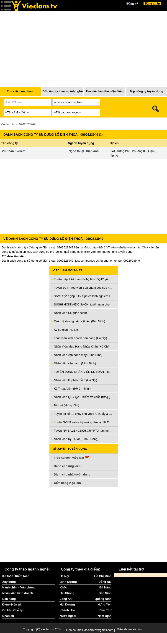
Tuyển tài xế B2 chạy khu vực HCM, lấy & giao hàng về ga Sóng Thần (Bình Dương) (83, 413)
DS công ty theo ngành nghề (62, 91)
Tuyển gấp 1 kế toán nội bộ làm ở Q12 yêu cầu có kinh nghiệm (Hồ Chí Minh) (83, 279)
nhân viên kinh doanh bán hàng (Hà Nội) (80, 338)
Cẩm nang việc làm (67, 483)
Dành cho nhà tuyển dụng (72, 474)
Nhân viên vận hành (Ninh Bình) (75, 363)
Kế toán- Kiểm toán (15, 576)
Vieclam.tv (7, 124)
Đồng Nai (104, 581)
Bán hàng (9, 598)
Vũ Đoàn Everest (13, 151)
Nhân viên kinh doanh (17, 593)
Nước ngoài (68, 616)
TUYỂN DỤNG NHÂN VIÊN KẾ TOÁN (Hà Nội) (83, 371)
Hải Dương (67, 604)
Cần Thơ (106, 610)
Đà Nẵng (106, 587)
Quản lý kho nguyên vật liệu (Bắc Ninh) (79, 321)
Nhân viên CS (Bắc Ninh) (70, 313)
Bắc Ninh (105, 593)
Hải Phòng (67, 593)
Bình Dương (68, 581)
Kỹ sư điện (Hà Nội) (67, 329)
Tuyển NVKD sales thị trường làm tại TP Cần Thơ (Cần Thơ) (83, 422)
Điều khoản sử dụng (130, 629)
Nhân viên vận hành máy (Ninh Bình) (78, 355)
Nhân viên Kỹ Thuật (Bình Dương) (76, 439)
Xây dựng (9, 581)
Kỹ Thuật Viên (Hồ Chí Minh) (73, 388)
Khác (63, 587)
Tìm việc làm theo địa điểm (104, 91)
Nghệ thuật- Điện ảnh (84, 151)
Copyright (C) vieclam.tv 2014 (42, 629)
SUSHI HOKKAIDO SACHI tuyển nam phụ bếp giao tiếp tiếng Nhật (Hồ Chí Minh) (83, 304)
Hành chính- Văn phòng (19, 587)
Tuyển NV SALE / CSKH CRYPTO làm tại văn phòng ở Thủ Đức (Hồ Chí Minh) (83, 430)
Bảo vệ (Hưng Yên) (66, 405)
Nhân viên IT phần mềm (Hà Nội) (75, 380)
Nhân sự (8, 616)
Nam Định (105, 616)
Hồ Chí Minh (103, 576)
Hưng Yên (104, 604)
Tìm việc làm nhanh (20, 91)
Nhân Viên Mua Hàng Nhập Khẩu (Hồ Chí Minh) (83, 346)
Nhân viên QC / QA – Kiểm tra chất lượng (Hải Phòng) (83, 397)
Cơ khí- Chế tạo (13, 610)
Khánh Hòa (67, 610)
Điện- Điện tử (11, 604)
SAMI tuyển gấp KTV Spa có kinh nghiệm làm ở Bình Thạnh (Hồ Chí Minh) (83, 296)
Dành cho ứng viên (67, 466)
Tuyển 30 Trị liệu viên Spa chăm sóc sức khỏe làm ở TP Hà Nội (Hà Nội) (83, 287)
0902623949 (27, 124)
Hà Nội (64, 576)
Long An (66, 598)
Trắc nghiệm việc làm (72, 458)
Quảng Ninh (103, 598)
